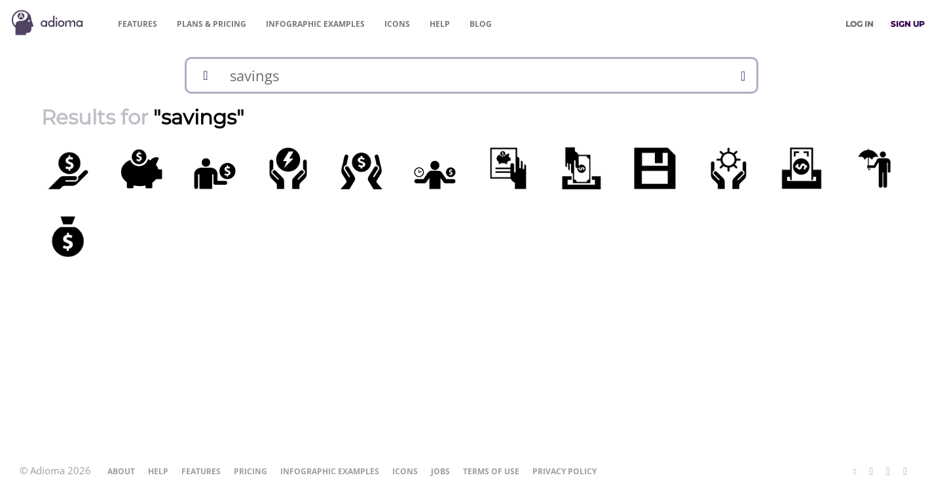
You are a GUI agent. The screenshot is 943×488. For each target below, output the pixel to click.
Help (440, 23)
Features (137, 23)
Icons (397, 23)
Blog (481, 23)
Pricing (211, 23)
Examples (315, 23)
